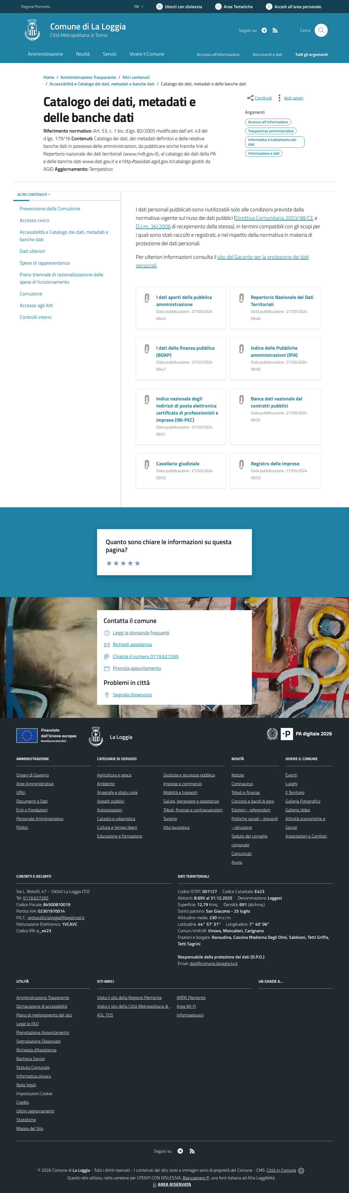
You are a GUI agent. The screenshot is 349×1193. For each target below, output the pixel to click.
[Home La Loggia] (73, 30)
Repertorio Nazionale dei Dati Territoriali (282, 300)
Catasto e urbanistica (116, 818)
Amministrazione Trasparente (88, 77)
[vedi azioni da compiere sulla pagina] (289, 98)
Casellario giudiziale (177, 463)
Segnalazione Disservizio (38, 1041)
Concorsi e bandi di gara (252, 801)
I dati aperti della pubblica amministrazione (184, 300)
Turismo (170, 818)
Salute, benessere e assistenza (191, 801)
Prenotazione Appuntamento (42, 1032)
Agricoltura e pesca (114, 775)
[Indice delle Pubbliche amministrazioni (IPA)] (241, 348)
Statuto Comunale (33, 1067)
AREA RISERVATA (171, 1184)
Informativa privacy (33, 1076)
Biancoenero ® (196, 1177)
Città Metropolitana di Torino (78, 35)
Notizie (237, 775)
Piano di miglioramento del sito (44, 1015)
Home (48, 77)
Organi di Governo (32, 775)
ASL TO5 (105, 1015)
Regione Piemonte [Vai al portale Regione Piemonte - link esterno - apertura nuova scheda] (35, 6)
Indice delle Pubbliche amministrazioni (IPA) (274, 351)
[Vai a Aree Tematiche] (234, 6)
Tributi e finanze (245, 792)
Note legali (26, 1084)
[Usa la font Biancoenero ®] (179, 6)
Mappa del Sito (29, 1128)
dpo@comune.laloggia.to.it (214, 963)
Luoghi (291, 783)
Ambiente (106, 783)
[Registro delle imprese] (241, 463)
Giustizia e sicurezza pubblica (189, 775)
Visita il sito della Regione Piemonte (129, 997)
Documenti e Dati (32, 801)
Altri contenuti (136, 77)
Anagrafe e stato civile (117, 792)
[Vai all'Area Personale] (293, 6)
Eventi (291, 775)
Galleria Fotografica (302, 801)
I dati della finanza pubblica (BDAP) (185, 351)
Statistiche (26, 1119)
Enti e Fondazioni (31, 810)
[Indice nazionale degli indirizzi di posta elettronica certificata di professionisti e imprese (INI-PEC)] (147, 399)
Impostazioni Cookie (34, 1093)
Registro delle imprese (275, 463)
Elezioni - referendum (250, 810)
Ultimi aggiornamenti (35, 1111)
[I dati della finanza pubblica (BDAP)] (147, 348)
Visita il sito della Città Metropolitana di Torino (138, 1006)
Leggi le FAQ (27, 1023)
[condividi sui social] (259, 98)
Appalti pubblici (110, 801)
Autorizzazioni (109, 810)
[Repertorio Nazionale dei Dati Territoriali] (241, 297)
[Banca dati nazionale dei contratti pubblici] (241, 399)
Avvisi (236, 862)
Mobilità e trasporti (180, 792)
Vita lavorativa (176, 827)
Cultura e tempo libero (117, 827)
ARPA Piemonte (191, 997)
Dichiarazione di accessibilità (41, 1006)
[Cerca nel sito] (321, 30)
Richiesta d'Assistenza (36, 1050)
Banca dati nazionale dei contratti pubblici (276, 402)
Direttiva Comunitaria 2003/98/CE (274, 218)
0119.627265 (36, 898)
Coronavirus (242, 783)
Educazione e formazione (119, 836)
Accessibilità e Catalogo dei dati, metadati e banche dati (102, 83)
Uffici (20, 792)
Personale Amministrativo (39, 818)
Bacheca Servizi (30, 1058)
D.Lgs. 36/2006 (153, 226)
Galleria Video (297, 810)
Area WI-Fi (186, 1006)
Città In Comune (281, 1170)
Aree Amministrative (35, 783)
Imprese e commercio (182, 783)
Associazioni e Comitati (306, 836)
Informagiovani (190, 1015)
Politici (22, 827)
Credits (22, 1102)
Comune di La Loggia (88, 26)
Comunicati (241, 853)
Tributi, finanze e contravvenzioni (192, 810)
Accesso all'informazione (218, 54)
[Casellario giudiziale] (147, 463)
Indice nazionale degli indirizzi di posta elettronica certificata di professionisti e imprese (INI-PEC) (187, 409)
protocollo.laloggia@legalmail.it (56, 917)
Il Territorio (294, 792)
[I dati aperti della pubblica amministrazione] (147, 297)
